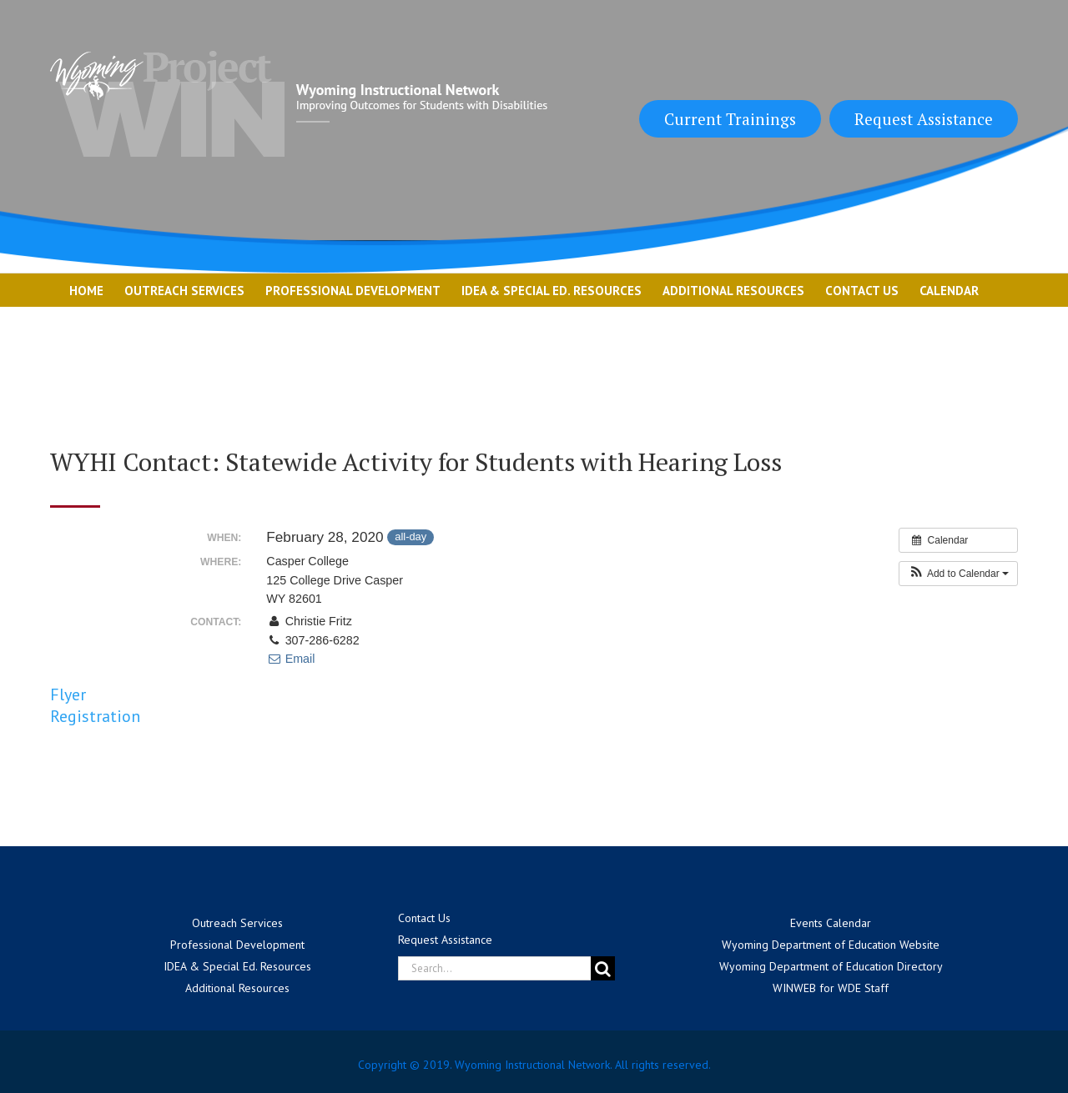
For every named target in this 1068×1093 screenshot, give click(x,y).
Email (290, 658)
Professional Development (237, 944)
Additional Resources (237, 987)
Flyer (68, 694)
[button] (958, 573)
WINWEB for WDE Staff (831, 987)
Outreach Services (237, 922)
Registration (95, 716)
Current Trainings (730, 118)
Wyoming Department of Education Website (831, 944)
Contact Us (424, 917)
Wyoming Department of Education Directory (831, 966)
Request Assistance (923, 118)
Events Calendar (830, 922)
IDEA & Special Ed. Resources (237, 966)
